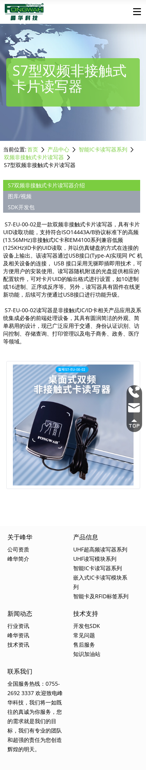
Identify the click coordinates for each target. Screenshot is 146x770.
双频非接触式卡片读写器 (34, 157)
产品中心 (58, 149)
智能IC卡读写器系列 (103, 149)
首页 (32, 149)
